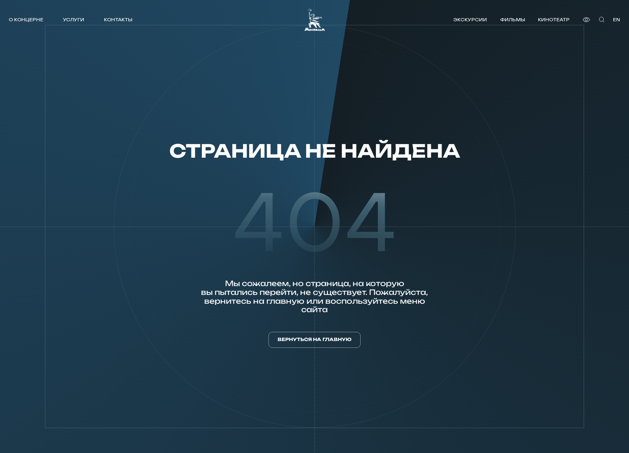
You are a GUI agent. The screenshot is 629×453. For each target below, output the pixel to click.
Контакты (118, 19)
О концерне (26, 19)
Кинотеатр (554, 19)
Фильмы (512, 19)
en (616, 19)
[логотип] (314, 20)
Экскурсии (470, 19)
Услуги (73, 19)
